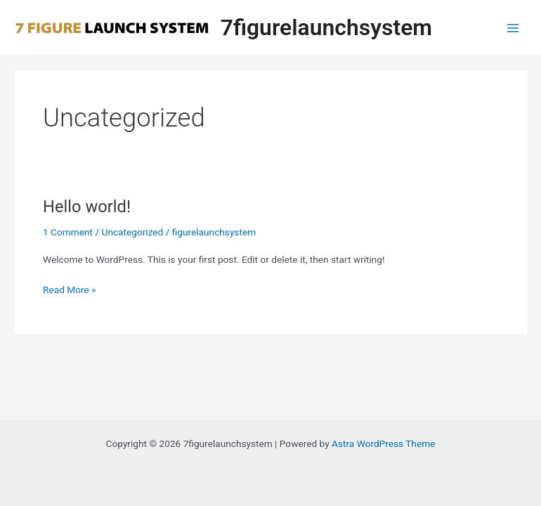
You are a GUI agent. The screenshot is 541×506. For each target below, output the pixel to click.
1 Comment (68, 232)
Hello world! (87, 206)
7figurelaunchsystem (326, 27)
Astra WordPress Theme (383, 443)
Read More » (69, 290)
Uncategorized (133, 232)
